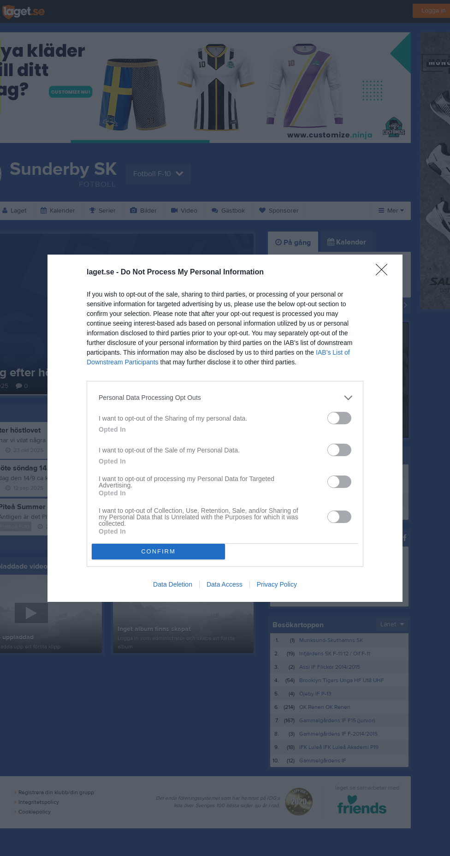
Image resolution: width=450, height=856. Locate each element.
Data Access (225, 584)
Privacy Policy (277, 584)
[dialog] (225, 428)
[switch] (339, 418)
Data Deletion (172, 584)
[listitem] (225, 398)
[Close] (384, 272)
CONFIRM (158, 551)
